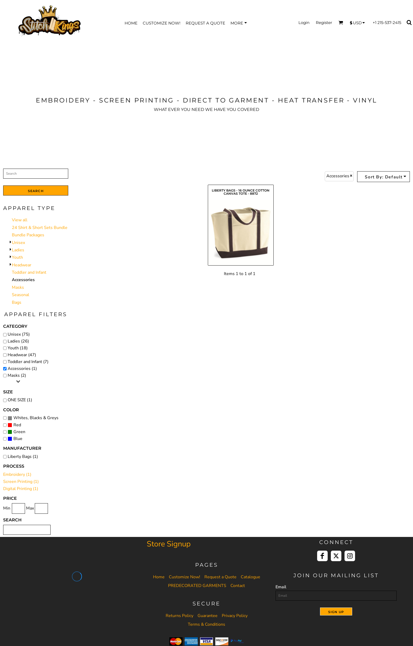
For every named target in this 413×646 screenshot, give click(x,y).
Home (159, 577)
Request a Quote (220, 577)
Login (303, 22)
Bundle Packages (28, 235)
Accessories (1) (22, 368)
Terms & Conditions (206, 624)
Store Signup (169, 544)
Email (281, 587)
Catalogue (250, 577)
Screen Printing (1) (21, 481)
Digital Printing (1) (20, 489)
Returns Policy (179, 616)
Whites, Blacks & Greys (35, 418)
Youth (17, 257)
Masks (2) (17, 375)
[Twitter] (336, 556)
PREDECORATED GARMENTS (197, 586)
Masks (18, 287)
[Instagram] (350, 556)
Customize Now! (184, 577)
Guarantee (208, 616)
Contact (237, 586)
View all (19, 220)
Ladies (18, 250)
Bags (16, 302)
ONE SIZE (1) (20, 400)
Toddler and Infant (29, 272)
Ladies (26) (18, 341)
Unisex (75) (19, 334)
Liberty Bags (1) (23, 456)
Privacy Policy (235, 616)
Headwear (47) (22, 355)
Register (324, 22)
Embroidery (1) (17, 474)
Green (19, 432)
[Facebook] (322, 556)
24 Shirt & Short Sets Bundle (39, 228)
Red (17, 425)
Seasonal (20, 295)
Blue (17, 439)
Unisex (18, 243)
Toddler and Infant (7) (28, 362)
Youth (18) (18, 348)
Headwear (21, 265)
